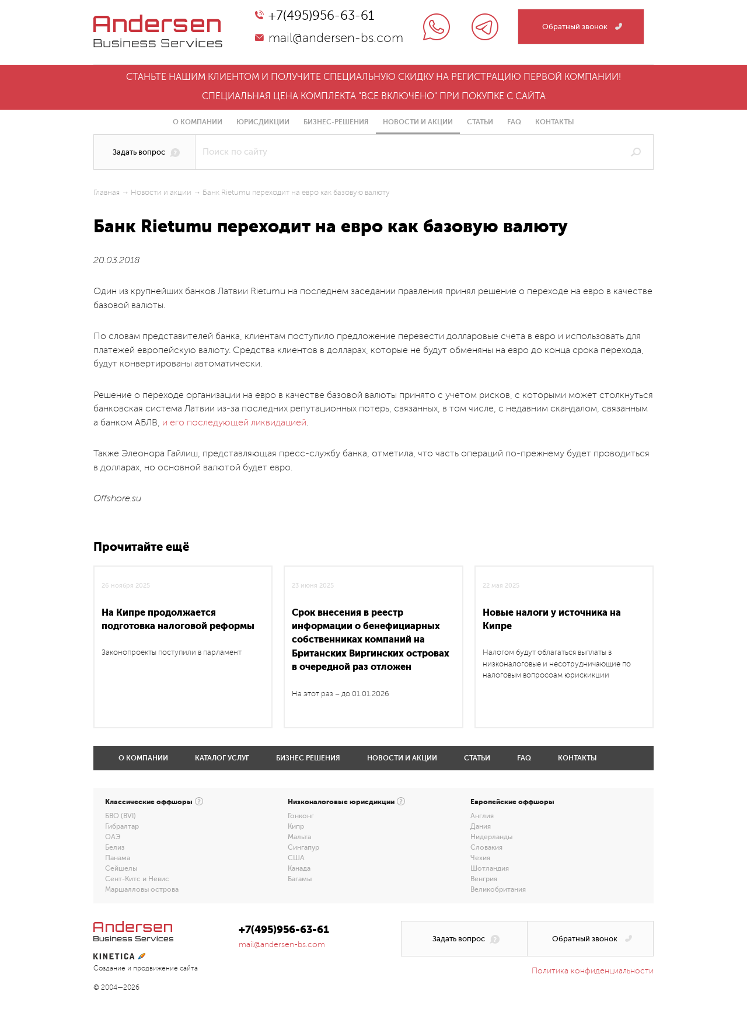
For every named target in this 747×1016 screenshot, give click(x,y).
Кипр (296, 826)
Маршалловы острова (142, 889)
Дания (480, 826)
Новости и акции (418, 122)
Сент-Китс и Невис (137, 879)
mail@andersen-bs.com (335, 38)
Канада (299, 868)
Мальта (299, 837)
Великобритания (498, 889)
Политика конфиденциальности (593, 970)
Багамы (300, 879)
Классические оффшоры (149, 802)
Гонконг (301, 816)
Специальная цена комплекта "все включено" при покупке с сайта (374, 96)
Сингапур (303, 847)
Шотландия (489, 868)
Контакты (554, 122)
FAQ (514, 122)
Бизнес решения (308, 758)
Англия (482, 816)
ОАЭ (113, 837)
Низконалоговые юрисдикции (341, 802)
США (296, 858)
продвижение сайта (165, 968)
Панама (117, 858)
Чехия (480, 858)
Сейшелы (121, 868)
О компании (197, 122)
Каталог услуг (222, 758)
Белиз (114, 847)
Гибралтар (122, 826)
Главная (106, 192)
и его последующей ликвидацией (234, 422)
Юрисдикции (262, 122)
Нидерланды (491, 837)
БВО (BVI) (120, 816)
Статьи (480, 122)
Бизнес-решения (336, 122)
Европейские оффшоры (512, 802)
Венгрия (483, 879)
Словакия (486, 847)
